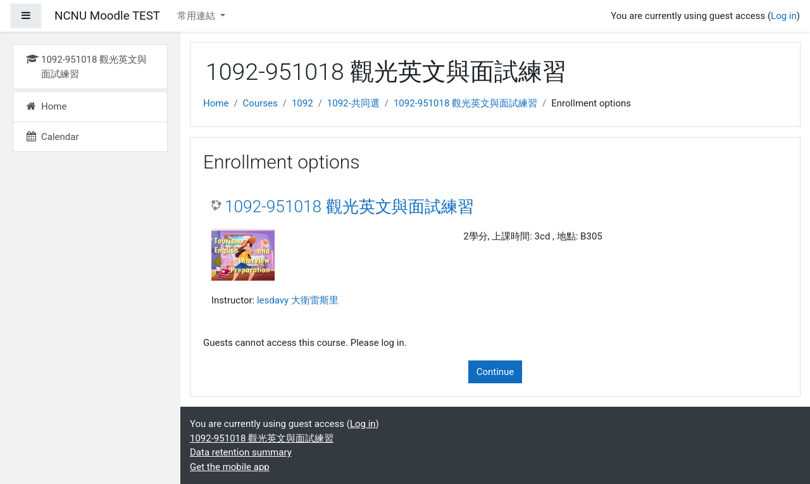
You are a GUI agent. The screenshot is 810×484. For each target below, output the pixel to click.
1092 (302, 103)
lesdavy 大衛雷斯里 (298, 300)
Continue (495, 372)
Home (215, 103)
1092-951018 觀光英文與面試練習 (465, 103)
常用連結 (197, 16)
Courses (260, 103)
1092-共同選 (353, 103)
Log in (784, 16)
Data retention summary (241, 452)
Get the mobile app (230, 467)
